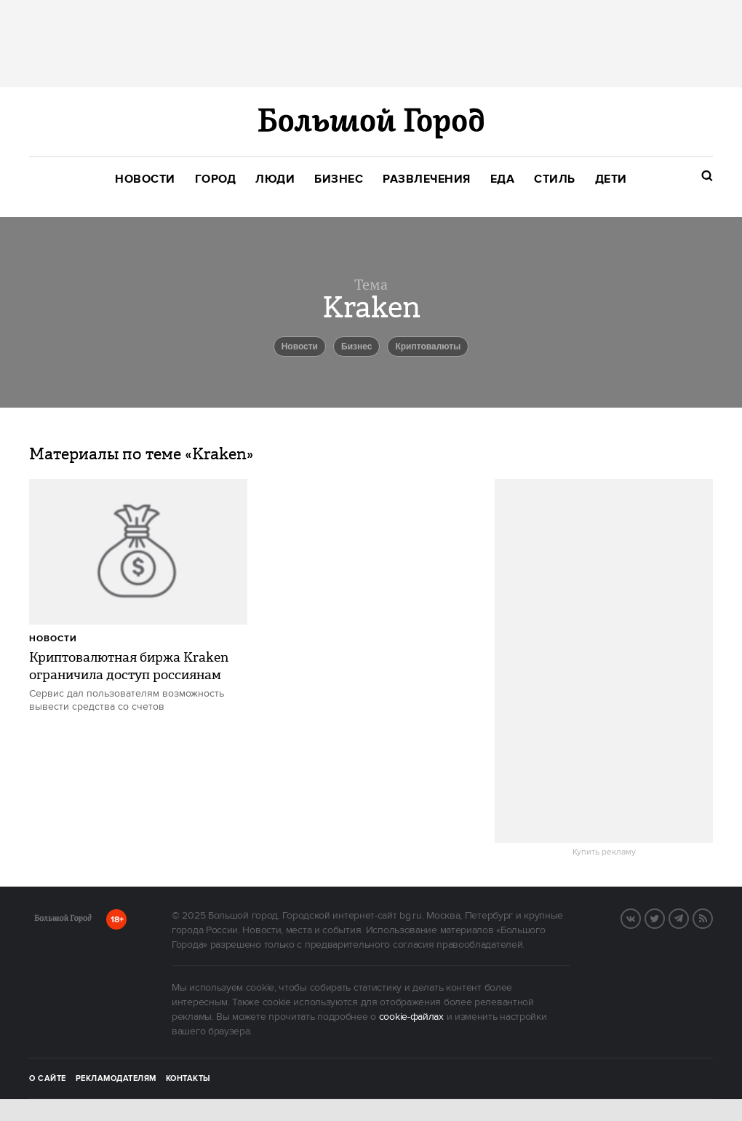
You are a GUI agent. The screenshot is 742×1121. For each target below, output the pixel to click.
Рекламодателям (116, 1079)
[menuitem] (145, 179)
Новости (53, 638)
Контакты (188, 1079)
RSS (712, 917)
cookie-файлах (411, 1016)
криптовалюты (427, 346)
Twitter (664, 917)
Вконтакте (640, 917)
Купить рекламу (604, 852)
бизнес (356, 346)
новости (300, 346)
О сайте (47, 1079)
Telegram (688, 917)
